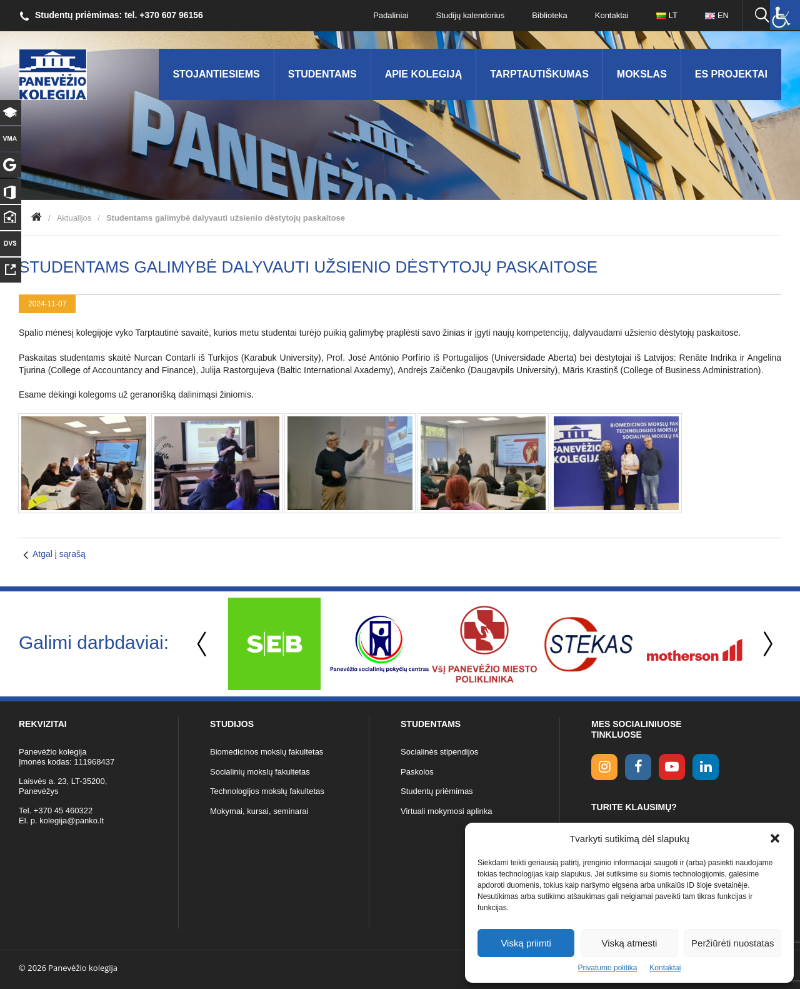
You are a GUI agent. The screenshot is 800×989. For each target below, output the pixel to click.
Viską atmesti (630, 943)
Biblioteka (549, 15)
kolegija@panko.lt (71, 820)
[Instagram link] (604, 767)
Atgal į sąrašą (59, 554)
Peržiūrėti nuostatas (732, 943)
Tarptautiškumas (539, 74)
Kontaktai (665, 967)
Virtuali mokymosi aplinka (446, 811)
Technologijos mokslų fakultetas (267, 791)
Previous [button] (203, 644)
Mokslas (642, 74)
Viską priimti (526, 943)
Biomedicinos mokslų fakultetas (266, 751)
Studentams (322, 74)
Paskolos (417, 771)
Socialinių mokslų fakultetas (260, 771)
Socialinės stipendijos (439, 751)
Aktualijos (74, 218)
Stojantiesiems (215, 74)
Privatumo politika (608, 967)
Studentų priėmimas (437, 791)
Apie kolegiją (423, 74)
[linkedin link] (705, 767)
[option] (274, 644)
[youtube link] (672, 767)
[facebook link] (638, 767)
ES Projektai (731, 74)
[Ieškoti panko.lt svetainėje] (761, 15)
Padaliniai (390, 15)
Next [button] (765, 644)
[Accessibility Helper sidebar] (785, 15)
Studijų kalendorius (470, 15)
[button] (775, 838)
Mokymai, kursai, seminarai (259, 811)
